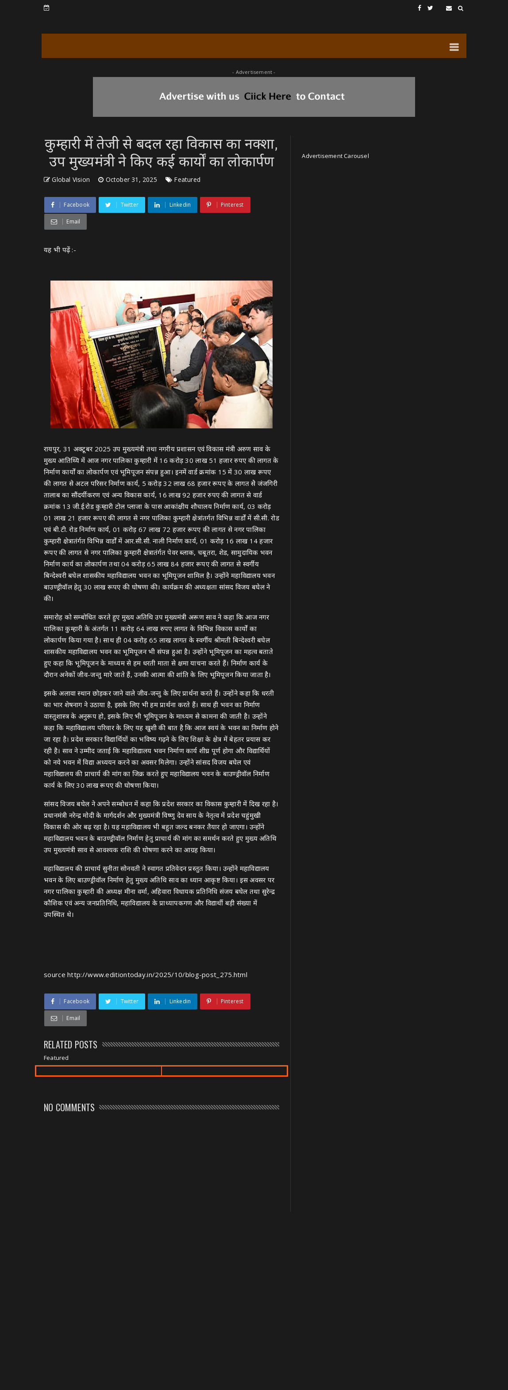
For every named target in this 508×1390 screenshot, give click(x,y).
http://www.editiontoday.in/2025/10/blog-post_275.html (157, 974)
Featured (187, 179)
